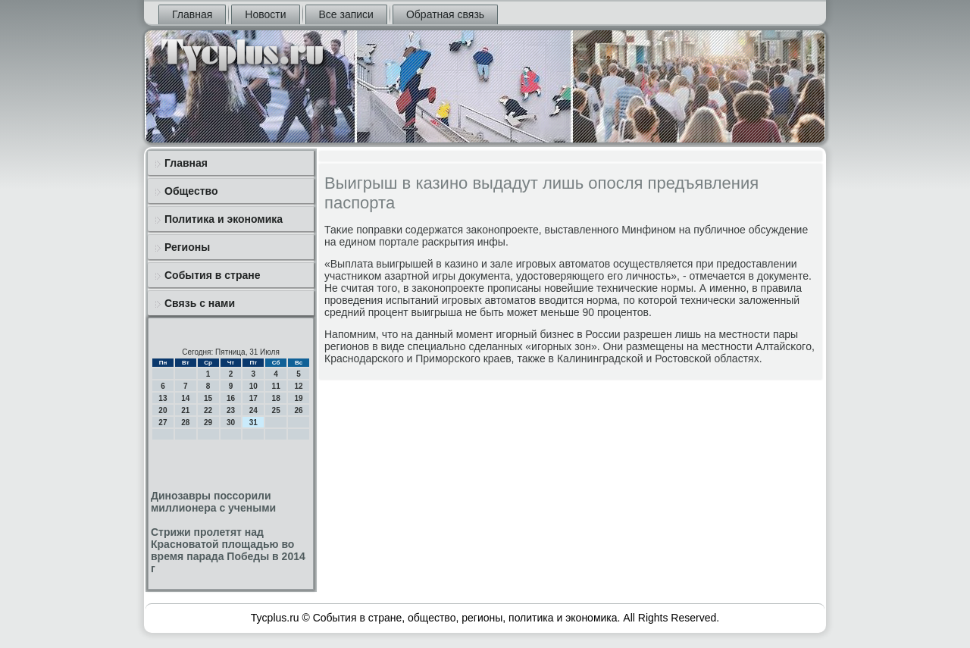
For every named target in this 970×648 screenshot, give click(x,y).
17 (253, 398)
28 (185, 422)
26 (298, 410)
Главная (192, 14)
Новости (265, 14)
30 (231, 422)
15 (208, 398)
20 (162, 410)
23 (231, 410)
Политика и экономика (223, 219)
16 (231, 398)
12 (298, 386)
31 (253, 422)
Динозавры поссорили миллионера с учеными (213, 502)
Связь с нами (199, 303)
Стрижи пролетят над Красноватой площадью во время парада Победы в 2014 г (228, 550)
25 (276, 410)
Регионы (187, 247)
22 (208, 410)
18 (276, 398)
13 (162, 398)
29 (208, 422)
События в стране (212, 275)
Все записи (346, 14)
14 (185, 398)
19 (298, 398)
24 (253, 410)
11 (276, 386)
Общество (191, 191)
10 (253, 386)
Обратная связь (445, 14)
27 (162, 422)
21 (185, 410)
